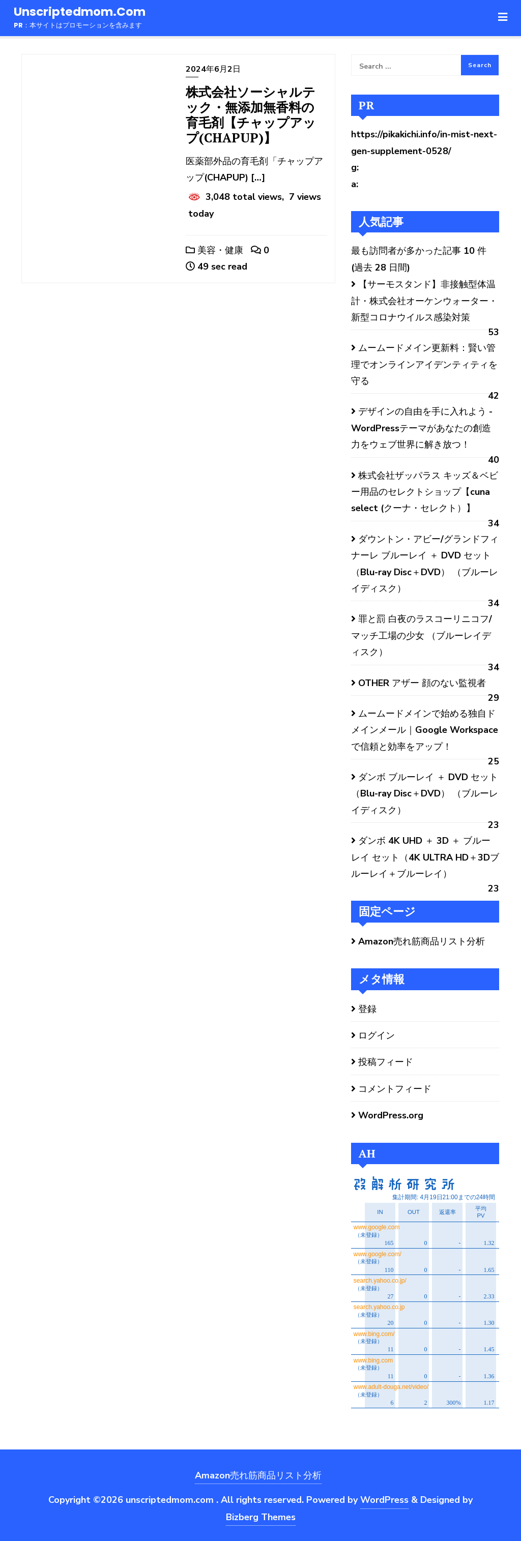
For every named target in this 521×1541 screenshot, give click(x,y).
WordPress (384, 1500)
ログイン (376, 1035)
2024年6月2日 (213, 69)
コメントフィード (394, 1089)
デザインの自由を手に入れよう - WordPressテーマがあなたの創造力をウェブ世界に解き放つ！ (422, 428)
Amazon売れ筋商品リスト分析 (421, 941)
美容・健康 (214, 250)
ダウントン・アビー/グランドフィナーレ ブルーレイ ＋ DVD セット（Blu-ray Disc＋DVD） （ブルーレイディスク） (425, 564)
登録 (367, 1009)
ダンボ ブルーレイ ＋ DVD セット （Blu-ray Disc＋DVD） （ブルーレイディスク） (424, 793)
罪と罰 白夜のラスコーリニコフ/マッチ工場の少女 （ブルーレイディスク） (421, 635)
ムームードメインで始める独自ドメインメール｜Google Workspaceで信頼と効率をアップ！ (424, 730)
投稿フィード (385, 1062)
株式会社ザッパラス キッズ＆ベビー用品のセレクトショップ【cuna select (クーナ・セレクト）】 (424, 492)
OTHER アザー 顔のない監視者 (422, 683)
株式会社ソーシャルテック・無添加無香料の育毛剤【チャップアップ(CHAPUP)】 (251, 114)
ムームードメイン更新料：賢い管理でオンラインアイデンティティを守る (424, 364)
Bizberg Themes (261, 1517)
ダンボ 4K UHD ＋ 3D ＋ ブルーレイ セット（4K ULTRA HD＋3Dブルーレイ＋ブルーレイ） (425, 857)
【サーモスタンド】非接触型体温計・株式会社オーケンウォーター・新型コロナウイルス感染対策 (424, 300)
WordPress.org (390, 1115)
